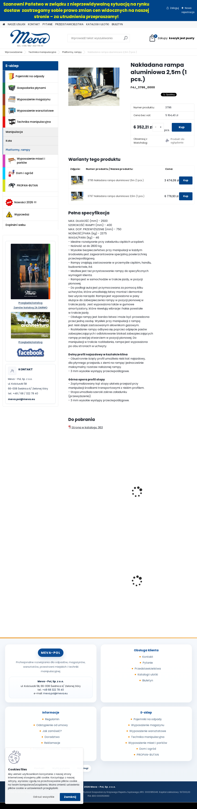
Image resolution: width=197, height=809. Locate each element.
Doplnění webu (16, 225)
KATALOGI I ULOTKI (97, 24)
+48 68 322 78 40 (53, 689)
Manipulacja (14, 132)
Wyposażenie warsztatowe (31, 111)
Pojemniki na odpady (26, 76)
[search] (126, 39)
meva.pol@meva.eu (21, 399)
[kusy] (158, 127)
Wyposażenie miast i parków (26, 160)
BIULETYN (117, 24)
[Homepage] (4, 24)
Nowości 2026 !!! (21, 202)
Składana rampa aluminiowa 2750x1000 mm (129, 495)
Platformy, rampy (72, 52)
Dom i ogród (20, 173)
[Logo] (26, 38)
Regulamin (52, 719)
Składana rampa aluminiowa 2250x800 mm (86, 495)
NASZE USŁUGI (16, 24)
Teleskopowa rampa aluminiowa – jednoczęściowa (170, 495)
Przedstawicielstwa (148, 669)
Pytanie (148, 663)
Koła (9, 141)
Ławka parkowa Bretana (173, 580)
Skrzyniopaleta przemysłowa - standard (88, 577)
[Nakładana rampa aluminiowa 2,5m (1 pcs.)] (93, 86)
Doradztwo (52, 737)
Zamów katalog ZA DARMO (30, 307)
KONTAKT (34, 24)
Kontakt (147, 657)
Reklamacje (52, 743)
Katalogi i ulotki (148, 675)
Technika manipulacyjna (42, 52)
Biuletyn (147, 680)
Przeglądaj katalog (30, 303)
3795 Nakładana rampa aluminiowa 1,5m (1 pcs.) (116, 180)
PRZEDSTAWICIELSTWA (69, 24)
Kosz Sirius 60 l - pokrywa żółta (131, 583)
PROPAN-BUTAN (23, 185)
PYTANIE (48, 24)
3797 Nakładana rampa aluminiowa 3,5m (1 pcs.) (116, 196)
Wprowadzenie (13, 52)
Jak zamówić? (52, 731)
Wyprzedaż (17, 214)
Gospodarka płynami (27, 88)
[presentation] (69, 488)
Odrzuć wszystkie (43, 797)
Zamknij (70, 797)
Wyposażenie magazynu (29, 99)
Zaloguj (174, 8)
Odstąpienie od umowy (52, 725)
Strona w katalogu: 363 (85, 427)
